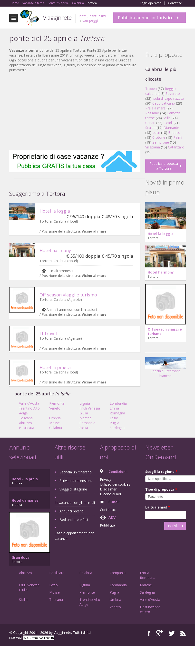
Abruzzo (25, 423)
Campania (87, 423)
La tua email (157, 507)
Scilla (167, 118)
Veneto (54, 408)
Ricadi (168, 122)
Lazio (114, 418)
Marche (85, 418)
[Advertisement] (74, 111)
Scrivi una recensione (76, 480)
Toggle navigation (13, 18)
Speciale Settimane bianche (165, 369)
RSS (183, 633)
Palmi (177, 137)
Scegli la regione (161, 471)
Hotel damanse (25, 500)
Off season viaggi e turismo (68, 295)
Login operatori (151, 3)
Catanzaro (176, 147)
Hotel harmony (55, 250)
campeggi (90, 20)
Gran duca (20, 557)
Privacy (105, 479)
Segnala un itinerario (75, 472)
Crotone (158, 137)
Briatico (174, 132)
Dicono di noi (110, 494)
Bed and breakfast (73, 519)
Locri (156, 132)
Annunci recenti (71, 511)
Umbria (55, 418)
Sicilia (83, 427)
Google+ (159, 633)
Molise (54, 423)
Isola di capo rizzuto (168, 98)
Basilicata (26, 427)
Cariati (150, 122)
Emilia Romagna (117, 410)
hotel (83, 16)
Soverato (173, 93)
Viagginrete (57, 17)
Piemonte (57, 403)
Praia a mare (155, 108)
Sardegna (117, 427)
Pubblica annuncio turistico (146, 17)
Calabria (55, 427)
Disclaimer (108, 489)
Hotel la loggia (54, 211)
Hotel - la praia (25, 479)
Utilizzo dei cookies (115, 484)
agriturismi (97, 16)
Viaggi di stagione (73, 489)
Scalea (150, 127)
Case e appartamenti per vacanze (74, 536)
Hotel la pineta (55, 367)
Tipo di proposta (161, 489)
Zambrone (160, 142)
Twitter (172, 633)
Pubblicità (107, 525)
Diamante (171, 127)
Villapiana (152, 147)
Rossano (152, 113)
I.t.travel (48, 333)
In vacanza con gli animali (75, 502)
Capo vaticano (163, 103)
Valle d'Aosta (29, 403)
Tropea (151, 88)
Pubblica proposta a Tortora (163, 166)
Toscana (26, 418)
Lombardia (118, 403)
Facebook (149, 633)
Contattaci (175, 3)
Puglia (114, 423)
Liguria (84, 403)
